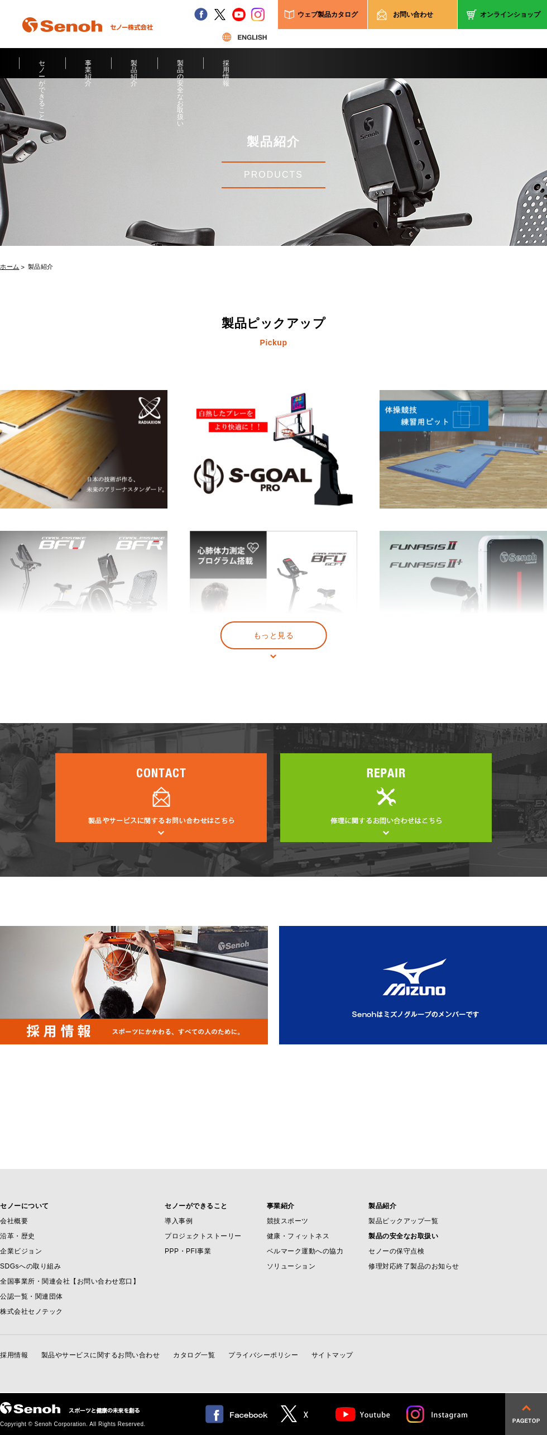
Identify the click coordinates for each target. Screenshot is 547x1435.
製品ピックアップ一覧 (403, 1221)
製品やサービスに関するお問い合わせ (100, 1355)
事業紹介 (88, 68)
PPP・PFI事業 (188, 1251)
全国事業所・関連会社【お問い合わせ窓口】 (70, 1281)
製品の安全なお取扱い (180, 68)
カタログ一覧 (194, 1355)
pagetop (526, 1414)
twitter (220, 14)
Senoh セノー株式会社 (87, 41)
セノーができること (42, 68)
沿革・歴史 (17, 1236)
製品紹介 (134, 68)
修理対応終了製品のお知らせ (413, 1266)
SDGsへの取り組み (30, 1266)
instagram (258, 14)
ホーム (10, 267)
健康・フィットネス (298, 1236)
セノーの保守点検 (396, 1251)
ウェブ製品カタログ (328, 14)
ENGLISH (244, 36)
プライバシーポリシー (263, 1355)
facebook (201, 14)
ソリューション (291, 1266)
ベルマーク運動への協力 (305, 1251)
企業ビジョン (21, 1251)
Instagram (437, 1414)
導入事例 (179, 1221)
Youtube (363, 1414)
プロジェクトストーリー (203, 1236)
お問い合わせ (413, 14)
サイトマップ (332, 1355)
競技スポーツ (288, 1221)
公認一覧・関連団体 (31, 1296)
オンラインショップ (510, 14)
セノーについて (24, 1206)
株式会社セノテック (31, 1311)
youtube (239, 14)
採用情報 (226, 68)
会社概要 (14, 1221)
